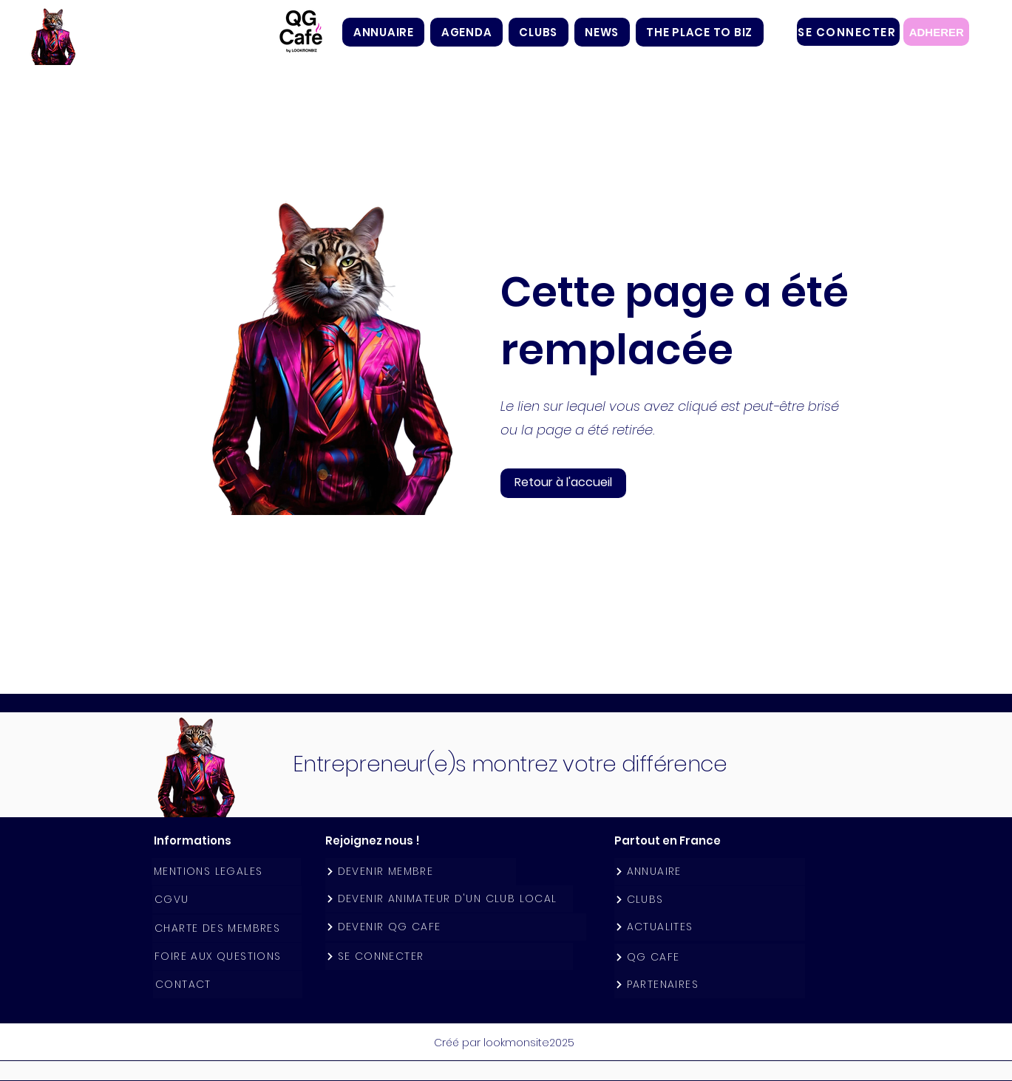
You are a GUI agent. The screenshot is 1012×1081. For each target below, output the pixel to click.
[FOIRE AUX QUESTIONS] (227, 956)
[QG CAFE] (709, 957)
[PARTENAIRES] (709, 984)
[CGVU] (227, 899)
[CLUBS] (709, 899)
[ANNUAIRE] (709, 871)
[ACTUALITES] (709, 927)
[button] (538, 32)
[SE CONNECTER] (848, 32)
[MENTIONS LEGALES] (226, 871)
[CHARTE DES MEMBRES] (227, 928)
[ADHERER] (936, 32)
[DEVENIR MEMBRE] (420, 871)
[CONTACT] (227, 984)
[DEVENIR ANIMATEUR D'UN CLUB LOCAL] (449, 899)
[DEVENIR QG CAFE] (455, 927)
